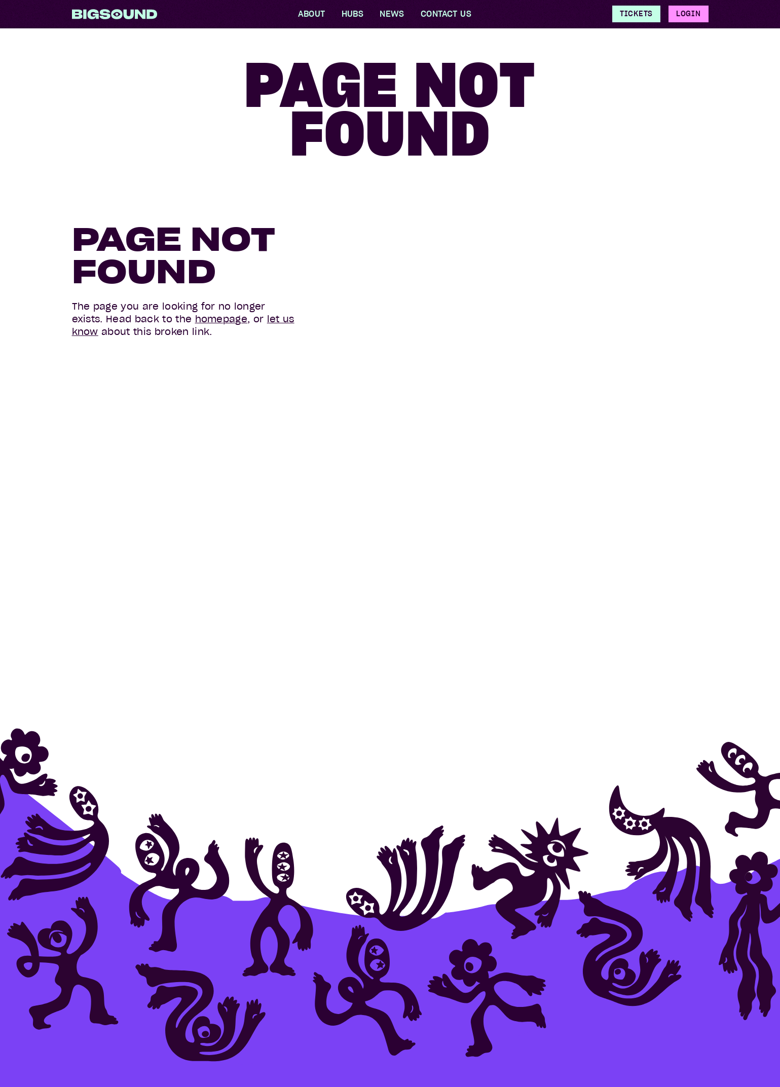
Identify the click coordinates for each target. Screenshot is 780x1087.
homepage (221, 319)
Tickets (636, 13)
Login (688, 13)
